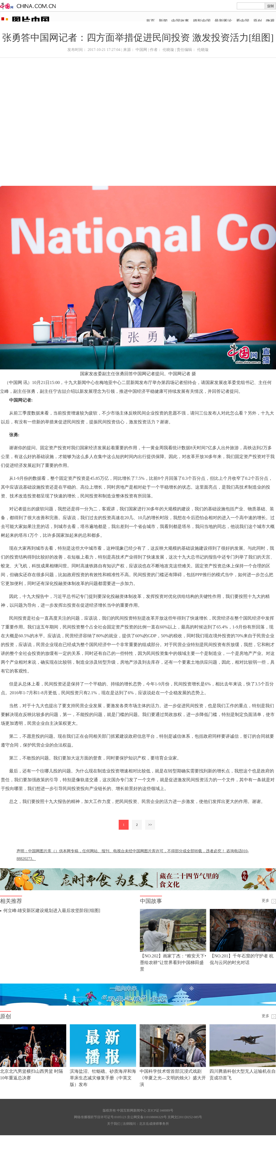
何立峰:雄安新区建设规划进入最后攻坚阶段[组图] (51, 910)
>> (150, 825)
